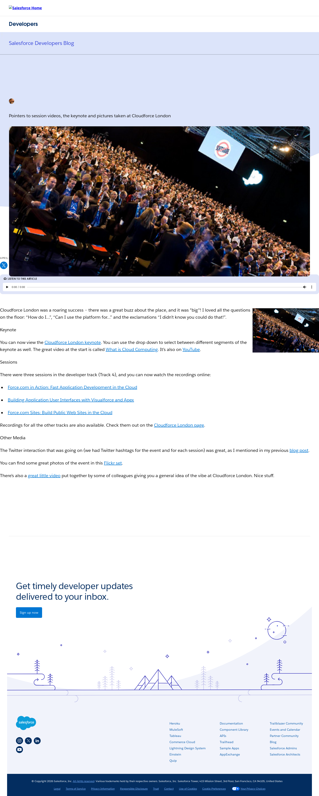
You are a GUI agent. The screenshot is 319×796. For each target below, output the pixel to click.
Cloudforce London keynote (73, 342)
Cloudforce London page (179, 425)
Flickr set (113, 463)
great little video (44, 475)
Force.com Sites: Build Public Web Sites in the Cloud (60, 412)
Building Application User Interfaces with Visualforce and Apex (71, 400)
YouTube (191, 349)
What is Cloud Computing (132, 349)
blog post (299, 450)
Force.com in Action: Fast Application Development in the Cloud (72, 387)
